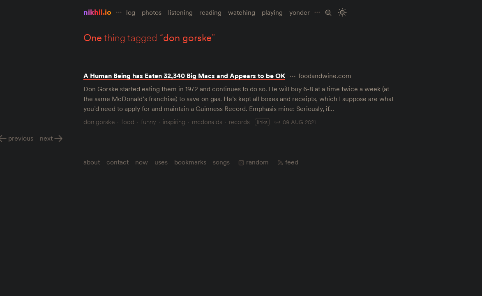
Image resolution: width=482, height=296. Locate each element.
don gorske (99, 122)
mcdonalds (207, 122)
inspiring (174, 122)
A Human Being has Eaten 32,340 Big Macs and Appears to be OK (184, 76)
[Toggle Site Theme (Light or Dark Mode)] (342, 12)
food (127, 122)
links (262, 122)
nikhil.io (97, 12)
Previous (20, 138)
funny (148, 122)
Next (46, 138)
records (239, 122)
